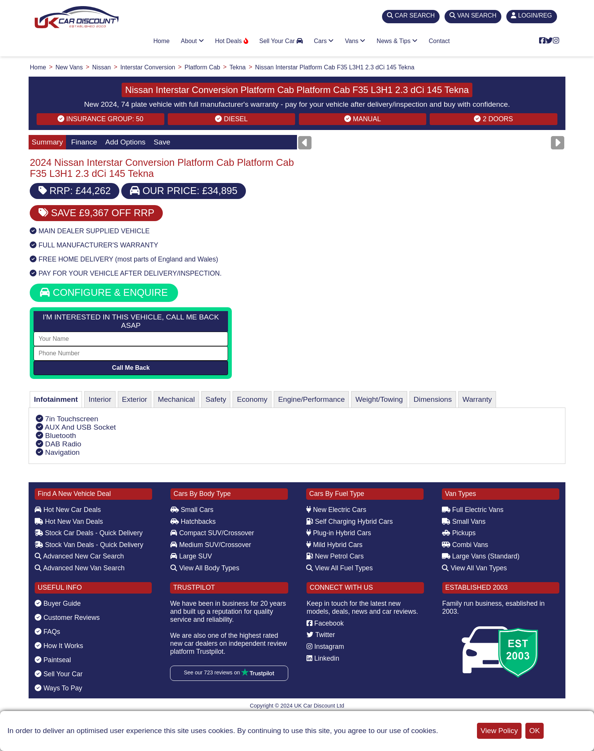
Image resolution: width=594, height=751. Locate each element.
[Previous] (304, 143)
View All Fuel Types (339, 568)
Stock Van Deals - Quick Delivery (89, 545)
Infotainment (56, 399)
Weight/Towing (379, 399)
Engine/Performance (311, 399)
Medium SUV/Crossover (210, 545)
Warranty (477, 399)
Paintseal (53, 660)
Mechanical (176, 399)
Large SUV (191, 556)
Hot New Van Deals (69, 521)
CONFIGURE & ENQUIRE (104, 292)
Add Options (125, 142)
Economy (252, 399)
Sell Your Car (281, 41)
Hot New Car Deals (68, 510)
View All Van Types (474, 568)
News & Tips (397, 41)
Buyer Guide (58, 603)
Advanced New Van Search (80, 568)
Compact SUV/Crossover (212, 533)
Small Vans (464, 521)
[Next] (557, 143)
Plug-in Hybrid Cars (338, 533)
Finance (84, 142)
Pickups (459, 533)
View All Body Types (204, 568)
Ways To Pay (58, 688)
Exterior (134, 399)
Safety (215, 399)
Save (162, 142)
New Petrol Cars (335, 556)
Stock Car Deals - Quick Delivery (89, 533)
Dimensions (433, 399)
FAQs (47, 631)
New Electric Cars (336, 510)
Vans (355, 41)
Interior (99, 399)
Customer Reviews (67, 617)
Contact (439, 41)
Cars (324, 41)
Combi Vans (465, 545)
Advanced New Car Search (79, 556)
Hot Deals (231, 41)
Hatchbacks (193, 521)
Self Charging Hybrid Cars (349, 521)
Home (161, 41)
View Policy (499, 731)
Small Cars (192, 510)
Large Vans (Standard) (481, 556)
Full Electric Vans (473, 510)
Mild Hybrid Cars (334, 545)
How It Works (59, 646)
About (192, 41)
